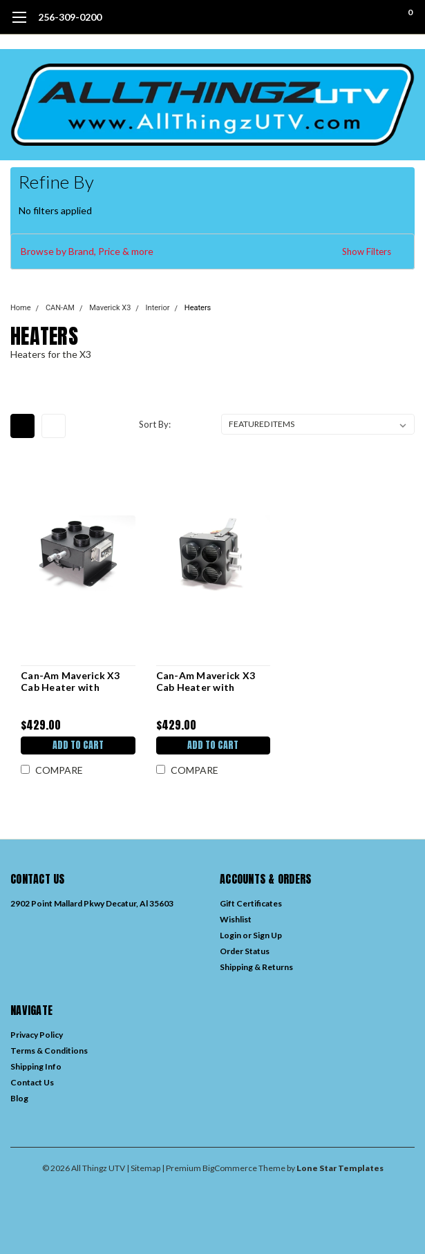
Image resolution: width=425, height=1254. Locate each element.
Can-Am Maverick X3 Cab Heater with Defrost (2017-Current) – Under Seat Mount (77, 681)
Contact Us (32, 1082)
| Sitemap (143, 1168)
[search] (354, 17)
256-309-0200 (70, 17)
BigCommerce (229, 1168)
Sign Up (267, 935)
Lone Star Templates (340, 1168)
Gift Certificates (251, 903)
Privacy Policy (36, 1034)
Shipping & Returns (256, 967)
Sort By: (155, 424)
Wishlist (236, 919)
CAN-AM (60, 307)
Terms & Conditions (49, 1050)
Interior (158, 307)
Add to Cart (78, 745)
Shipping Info (36, 1066)
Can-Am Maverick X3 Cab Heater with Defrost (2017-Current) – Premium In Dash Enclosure (212, 681)
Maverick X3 (110, 307)
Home (20, 307)
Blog (19, 1098)
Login (230, 935)
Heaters (198, 307)
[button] (212, 251)
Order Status (245, 951)
